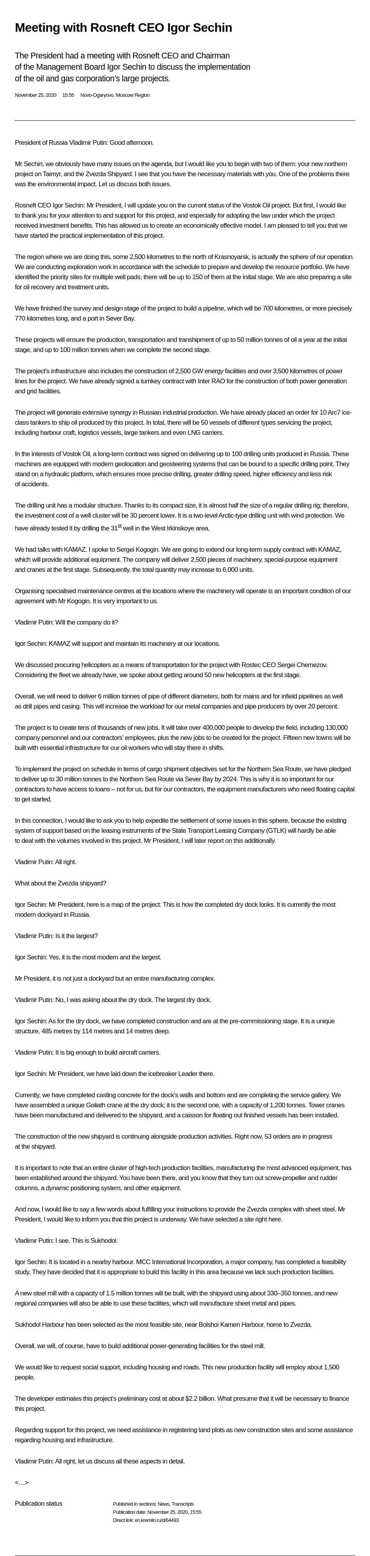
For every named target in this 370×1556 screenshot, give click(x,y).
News (163, 1504)
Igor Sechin (68, 205)
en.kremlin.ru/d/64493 (156, 1520)
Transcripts (182, 1504)
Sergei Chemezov (302, 665)
